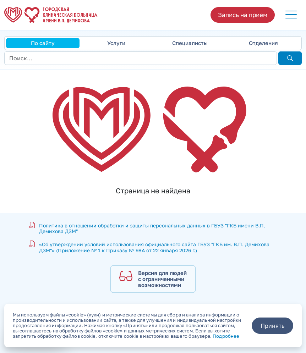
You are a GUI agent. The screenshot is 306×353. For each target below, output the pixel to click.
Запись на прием (242, 14)
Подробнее (226, 336)
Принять (272, 325)
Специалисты (190, 43)
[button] (291, 15)
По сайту (43, 43)
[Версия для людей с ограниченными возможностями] (153, 279)
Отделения (263, 43)
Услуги (116, 43)
